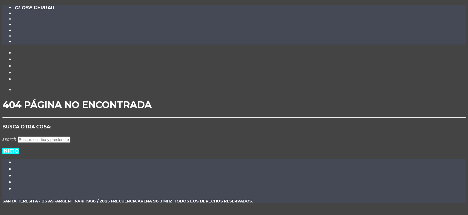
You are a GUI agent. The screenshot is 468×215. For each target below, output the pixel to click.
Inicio (10, 151)
